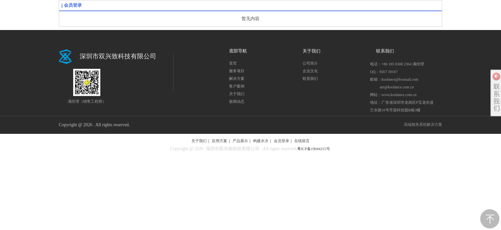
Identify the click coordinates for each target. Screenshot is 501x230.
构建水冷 (260, 141)
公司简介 (310, 65)
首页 (233, 65)
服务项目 (236, 72)
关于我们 (236, 95)
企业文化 (310, 72)
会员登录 (73, 5)
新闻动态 (236, 103)
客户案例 (236, 88)
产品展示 (240, 141)
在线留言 (302, 141)
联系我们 (310, 80)
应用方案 (219, 141)
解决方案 (236, 80)
